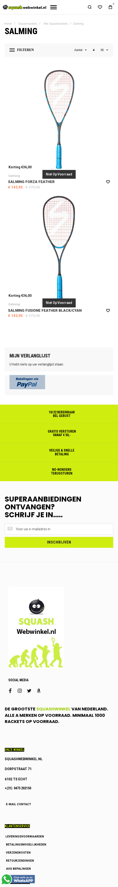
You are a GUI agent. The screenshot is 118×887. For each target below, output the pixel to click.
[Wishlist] (99, 7)
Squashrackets (27, 23)
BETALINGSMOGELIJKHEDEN (26, 844)
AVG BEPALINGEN (18, 868)
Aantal (78, 50)
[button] (108, 181)
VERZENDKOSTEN (18, 852)
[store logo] (23, 7)
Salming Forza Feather (31, 182)
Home (8, 23)
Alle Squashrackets (55, 23)
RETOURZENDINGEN (20, 860)
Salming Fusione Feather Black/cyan (45, 310)
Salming (14, 176)
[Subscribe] (59, 542)
